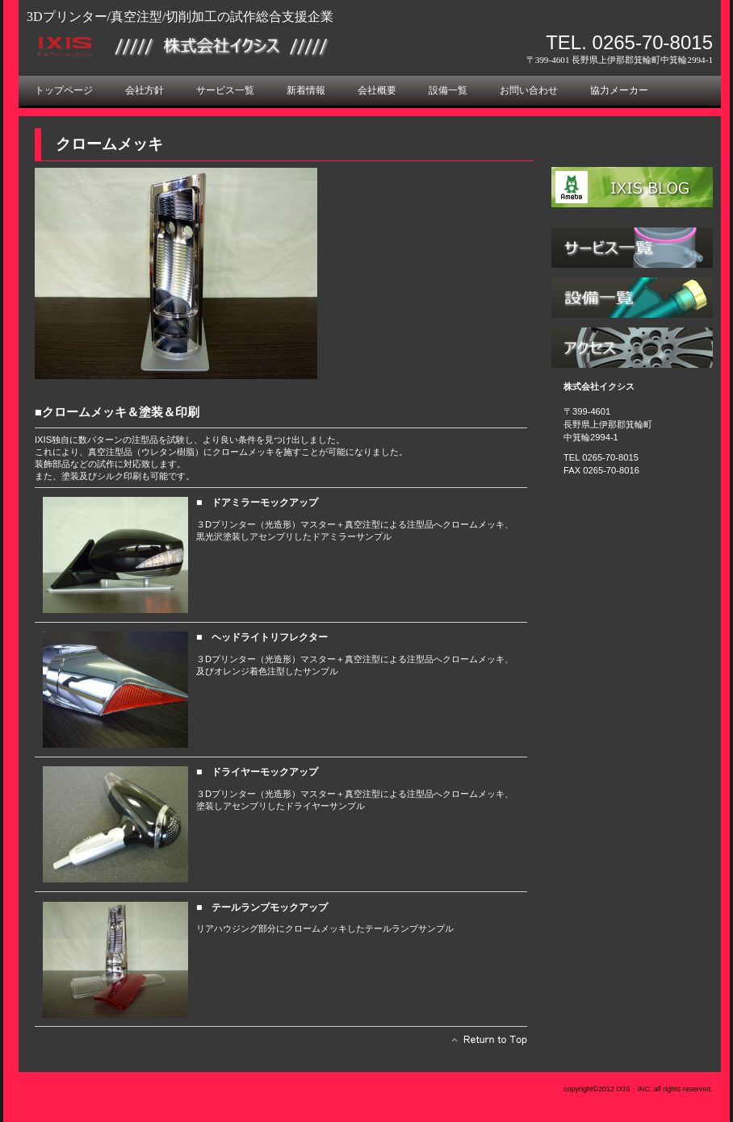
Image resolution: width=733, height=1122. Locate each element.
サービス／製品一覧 (632, 247)
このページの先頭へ (484, 1044)
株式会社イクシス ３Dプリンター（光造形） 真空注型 (208, 46)
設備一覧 (632, 297)
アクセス (632, 347)
